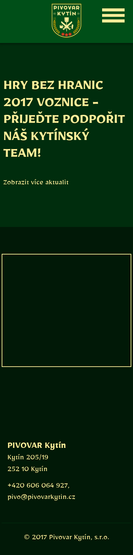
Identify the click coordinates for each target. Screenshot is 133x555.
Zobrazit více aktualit (36, 184)
